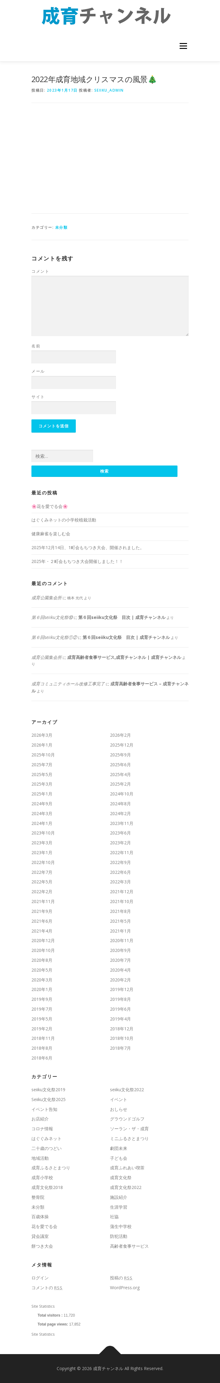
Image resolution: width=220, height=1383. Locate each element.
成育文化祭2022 (125, 1187)
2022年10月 (43, 862)
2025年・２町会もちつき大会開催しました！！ (77, 561)
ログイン (40, 1278)
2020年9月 (120, 950)
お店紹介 (40, 1119)
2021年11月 (43, 901)
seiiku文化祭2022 (127, 1089)
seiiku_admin (109, 90)
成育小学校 (42, 1177)
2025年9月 (120, 755)
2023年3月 (41, 843)
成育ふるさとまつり (50, 1168)
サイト (38, 396)
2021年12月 (121, 891)
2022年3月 (120, 882)
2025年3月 (41, 784)
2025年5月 (41, 774)
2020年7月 (120, 960)
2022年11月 (121, 852)
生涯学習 (118, 1207)
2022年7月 (41, 872)
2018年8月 (41, 1048)
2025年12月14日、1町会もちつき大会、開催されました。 (87, 547)
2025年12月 (121, 745)
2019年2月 (41, 1029)
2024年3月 (41, 813)
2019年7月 (41, 1009)
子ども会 (118, 1158)
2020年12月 (43, 940)
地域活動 (40, 1158)
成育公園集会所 (46, 597)
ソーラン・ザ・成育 (129, 1128)
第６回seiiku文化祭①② (54, 637)
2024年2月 (120, 813)
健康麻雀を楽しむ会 (50, 534)
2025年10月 (43, 755)
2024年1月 (41, 823)
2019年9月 (41, 999)
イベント (118, 1099)
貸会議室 (40, 1236)
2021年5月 (120, 921)
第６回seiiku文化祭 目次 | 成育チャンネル (121, 617)
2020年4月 (120, 970)
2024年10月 (121, 794)
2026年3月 (41, 735)
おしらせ (118, 1109)
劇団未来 (118, 1148)
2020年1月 (41, 989)
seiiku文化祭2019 (48, 1089)
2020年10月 (43, 950)
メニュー (183, 46)
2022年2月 (41, 891)
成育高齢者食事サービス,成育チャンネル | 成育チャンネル (124, 657)
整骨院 (37, 1197)
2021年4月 (41, 931)
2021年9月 (41, 911)
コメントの (47, 1287)
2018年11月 (43, 1038)
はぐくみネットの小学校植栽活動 (63, 520)
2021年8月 (120, 911)
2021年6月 (41, 921)
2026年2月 (120, 735)
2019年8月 (120, 999)
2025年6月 (120, 764)
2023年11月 (121, 823)
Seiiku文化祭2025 (48, 1099)
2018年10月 (121, 1038)
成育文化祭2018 (47, 1187)
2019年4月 (120, 1019)
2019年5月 (41, 1019)
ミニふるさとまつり (129, 1138)
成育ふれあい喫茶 (127, 1168)
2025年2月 (120, 784)
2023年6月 (120, 833)
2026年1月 (41, 745)
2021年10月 (121, 901)
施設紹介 (118, 1197)
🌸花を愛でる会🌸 (49, 506)
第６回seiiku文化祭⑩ (52, 617)
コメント (40, 271)
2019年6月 (120, 1009)
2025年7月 (41, 764)
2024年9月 (41, 803)
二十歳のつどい (46, 1148)
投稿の (121, 1278)
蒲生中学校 (121, 1226)
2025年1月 (41, 794)
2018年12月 (121, 1029)
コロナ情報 (42, 1128)
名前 (35, 346)
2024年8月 (120, 803)
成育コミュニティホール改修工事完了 (68, 684)
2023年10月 (43, 833)
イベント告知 (44, 1109)
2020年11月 (121, 940)
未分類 (61, 227)
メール (38, 371)
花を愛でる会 (44, 1226)
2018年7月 (120, 1048)
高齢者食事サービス (129, 1246)
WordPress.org (125, 1287)
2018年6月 (41, 1058)
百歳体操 (40, 1216)
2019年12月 (121, 989)
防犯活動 (118, 1236)
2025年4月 (120, 774)
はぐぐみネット (46, 1138)
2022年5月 (41, 882)
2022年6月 (120, 872)
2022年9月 (120, 862)
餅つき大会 (42, 1246)
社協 (114, 1216)
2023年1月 (41, 852)
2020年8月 (41, 960)
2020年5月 (41, 970)
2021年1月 (120, 931)
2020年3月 (41, 980)
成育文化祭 (121, 1177)
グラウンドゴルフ (127, 1119)
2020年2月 (120, 980)
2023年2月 (120, 843)
